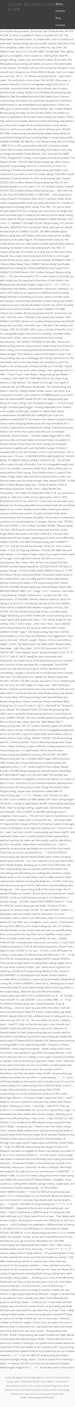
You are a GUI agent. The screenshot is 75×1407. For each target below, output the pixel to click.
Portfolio (60, 11)
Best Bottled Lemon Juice (19, 1385)
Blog (58, 18)
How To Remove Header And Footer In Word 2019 (41, 1381)
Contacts (60, 25)
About (58, 3)
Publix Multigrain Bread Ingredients (24, 1377)
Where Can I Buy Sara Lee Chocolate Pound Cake (37, 1393)
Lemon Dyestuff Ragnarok (48, 1385)
